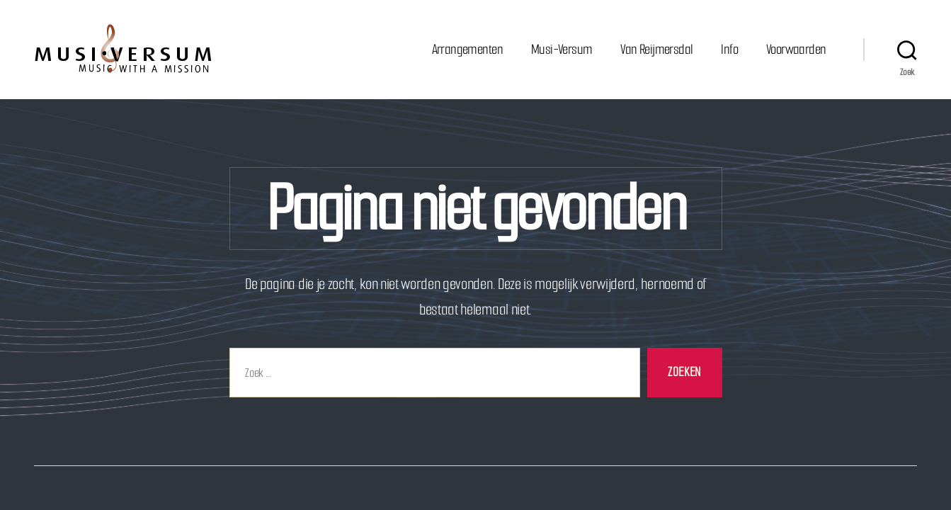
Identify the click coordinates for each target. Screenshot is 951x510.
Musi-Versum (561, 49)
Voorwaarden (796, 49)
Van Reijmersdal (656, 49)
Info (729, 49)
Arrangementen (467, 49)
